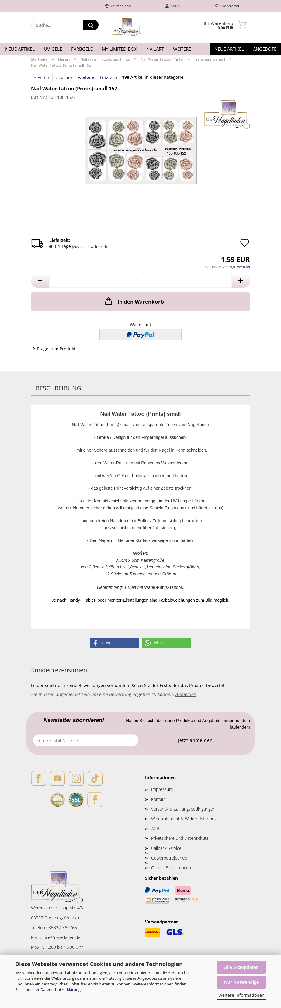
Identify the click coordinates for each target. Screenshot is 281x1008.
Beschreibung (58, 388)
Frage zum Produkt (56, 349)
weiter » (86, 77)
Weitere (182, 49)
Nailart (155, 49)
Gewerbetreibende (169, 858)
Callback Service (166, 848)
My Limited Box (119, 49)
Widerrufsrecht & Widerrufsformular (185, 819)
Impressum (162, 789)
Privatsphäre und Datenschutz (179, 838)
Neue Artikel (20, 49)
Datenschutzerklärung (60, 989)
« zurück (63, 77)
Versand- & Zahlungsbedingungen (183, 809)
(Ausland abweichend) (89, 246)
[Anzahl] (140, 281)
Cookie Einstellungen (171, 868)
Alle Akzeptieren (241, 967)
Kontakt (158, 799)
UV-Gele (53, 49)
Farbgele (82, 49)
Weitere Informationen (241, 995)
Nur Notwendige (241, 982)
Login (172, 6)
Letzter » (108, 77)
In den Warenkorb (134, 301)
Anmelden (185, 694)
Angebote (264, 49)
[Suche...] (91, 25)
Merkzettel (227, 6)
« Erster (42, 77)
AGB (155, 828)
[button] (40, 281)
